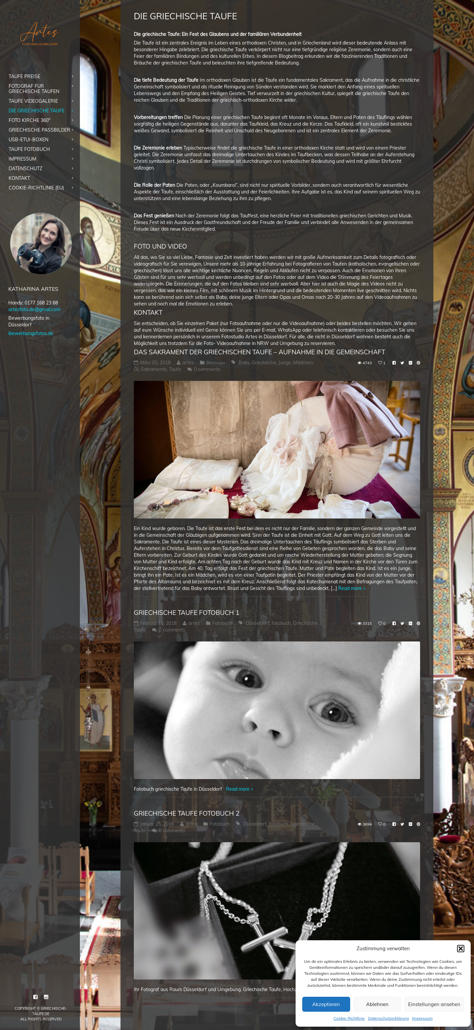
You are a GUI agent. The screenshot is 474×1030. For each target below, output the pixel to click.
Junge (285, 363)
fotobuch (281, 623)
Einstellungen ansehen (434, 1004)
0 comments (207, 369)
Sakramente (154, 369)
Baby (244, 363)
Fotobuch (222, 623)
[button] (460, 948)
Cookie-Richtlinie (349, 1018)
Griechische (264, 363)
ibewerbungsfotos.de (30, 333)
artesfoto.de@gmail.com (34, 309)
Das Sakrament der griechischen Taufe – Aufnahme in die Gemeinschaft (259, 352)
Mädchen (303, 363)
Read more (350, 588)
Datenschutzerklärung (388, 1018)
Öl (136, 369)
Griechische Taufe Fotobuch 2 (186, 813)
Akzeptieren (326, 1004)
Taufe (175, 369)
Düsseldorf (257, 623)
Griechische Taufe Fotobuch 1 (186, 613)
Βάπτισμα (215, 363)
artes (188, 363)
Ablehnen (377, 1004)
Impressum (422, 1018)
